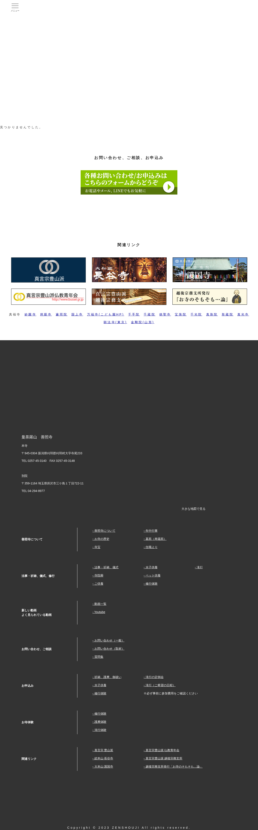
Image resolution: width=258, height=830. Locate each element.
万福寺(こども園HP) (105, 314)
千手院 (134, 314)
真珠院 (212, 314)
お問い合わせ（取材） (109, 648)
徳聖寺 (165, 314)
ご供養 (98, 583)
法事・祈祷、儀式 (106, 567)
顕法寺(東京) (115, 322)
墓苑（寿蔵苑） (156, 539)
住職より (152, 547)
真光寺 (243, 314)
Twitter (244, 7)
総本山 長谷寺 (103, 758)
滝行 (200, 567)
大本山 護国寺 (103, 766)
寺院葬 (98, 575)
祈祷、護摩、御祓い (107, 677)
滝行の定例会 (155, 677)
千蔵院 (149, 314)
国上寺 (77, 314)
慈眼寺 (46, 314)
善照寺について (104, 530)
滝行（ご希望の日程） (161, 685)
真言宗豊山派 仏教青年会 (163, 750)
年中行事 (152, 530)
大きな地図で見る (193, 508)
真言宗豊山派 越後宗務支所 (164, 758)
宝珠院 (181, 314)
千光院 (196, 314)
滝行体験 (100, 730)
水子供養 (152, 567)
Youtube (224, 7)
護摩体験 (100, 721)
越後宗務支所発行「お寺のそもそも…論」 (174, 766)
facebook (204, 7)
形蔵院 (227, 314)
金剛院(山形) (142, 322)
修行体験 (152, 583)
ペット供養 (153, 575)
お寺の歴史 (101, 539)
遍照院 (62, 314)
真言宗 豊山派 (103, 750)
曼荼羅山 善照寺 (52, 7)
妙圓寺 (30, 314)
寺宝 (97, 547)
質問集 (98, 656)
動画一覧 (100, 604)
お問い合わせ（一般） (109, 640)
